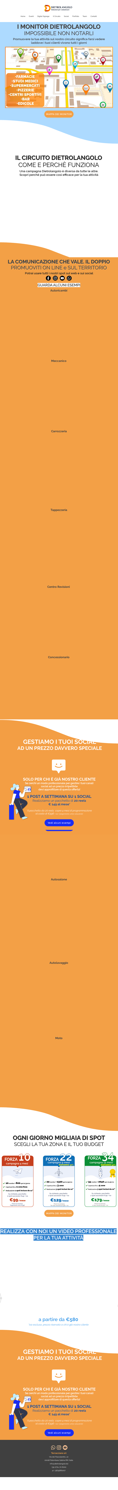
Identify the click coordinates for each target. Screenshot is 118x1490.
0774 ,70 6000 (60, 1467)
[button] (43, 16)
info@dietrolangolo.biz (59, 1464)
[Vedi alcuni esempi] (59, 822)
